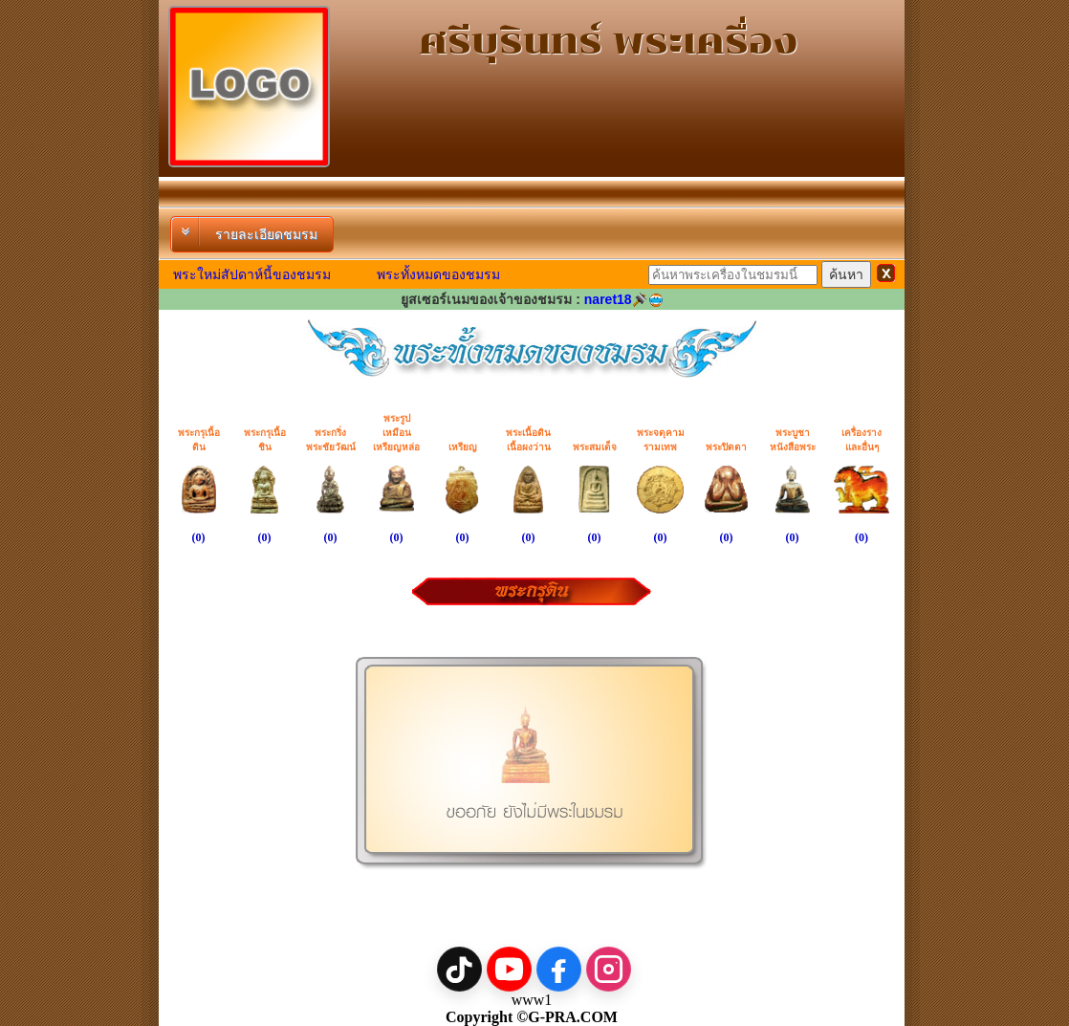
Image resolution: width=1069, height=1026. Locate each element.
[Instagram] (608, 969)
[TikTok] (459, 969)
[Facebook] (558, 969)
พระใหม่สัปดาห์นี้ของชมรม (252, 274)
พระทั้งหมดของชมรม (438, 274)
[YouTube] (509, 969)
